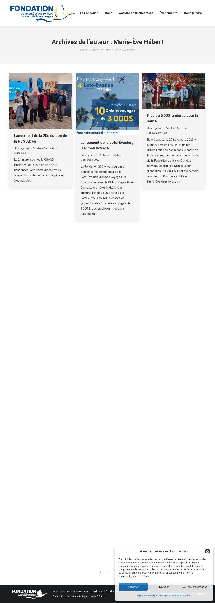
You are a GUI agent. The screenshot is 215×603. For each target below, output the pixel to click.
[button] (207, 551)
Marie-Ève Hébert (138, 42)
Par (44, 148)
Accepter (133, 586)
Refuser (164, 586)
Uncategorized (22, 148)
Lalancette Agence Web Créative (87, 596)
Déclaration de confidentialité (174, 595)
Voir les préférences (194, 586)
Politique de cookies (147, 595)
